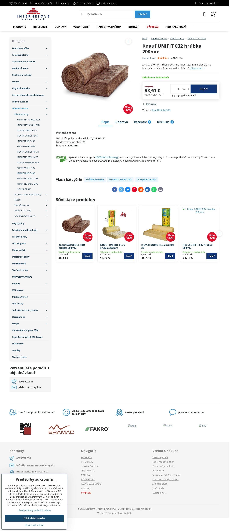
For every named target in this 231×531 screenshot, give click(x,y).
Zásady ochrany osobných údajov (134, 508)
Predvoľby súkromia (106, 508)
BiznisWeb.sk (124, 513)
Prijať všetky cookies (34, 518)
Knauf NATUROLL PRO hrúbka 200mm (71, 246)
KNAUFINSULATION (161, 110)
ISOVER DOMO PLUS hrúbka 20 (157, 246)
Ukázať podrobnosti (34, 525)
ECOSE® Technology (106, 157)
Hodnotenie (149, 58)
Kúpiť (204, 89)
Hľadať (142, 14)
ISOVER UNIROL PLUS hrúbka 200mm (112, 246)
